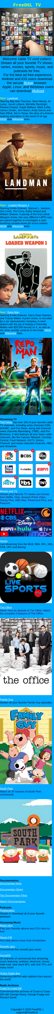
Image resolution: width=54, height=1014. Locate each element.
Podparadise (7, 910)
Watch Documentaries (12, 901)
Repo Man (13, 312)
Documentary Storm (11, 889)
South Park (6, 788)
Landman (12, 98)
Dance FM (6, 937)
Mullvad (38, 91)
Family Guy (6, 699)
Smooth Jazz (7, 946)
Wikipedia (17, 119)
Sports (3, 541)
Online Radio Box (10, 973)
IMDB (3, 119)
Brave (28, 83)
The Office (6, 607)
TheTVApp (6, 422)
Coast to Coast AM (11, 988)
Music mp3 (6, 925)
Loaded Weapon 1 (18, 205)
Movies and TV (8, 491)
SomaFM (5, 955)
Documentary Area (10, 883)
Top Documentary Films (13, 895)
